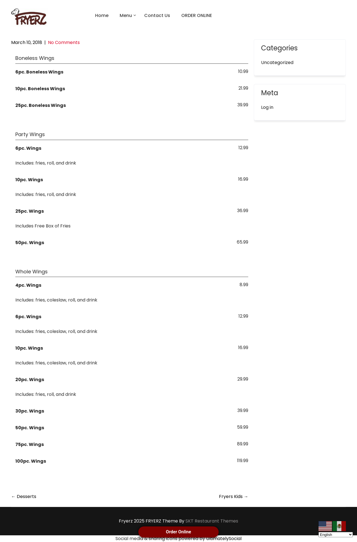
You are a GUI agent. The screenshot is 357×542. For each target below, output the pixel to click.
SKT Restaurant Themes (211, 521)
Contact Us (157, 15)
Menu (126, 15)
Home (101, 15)
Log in (267, 107)
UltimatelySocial (224, 538)
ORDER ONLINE (196, 15)
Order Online (178, 531)
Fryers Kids (233, 496)
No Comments (64, 42)
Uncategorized (277, 62)
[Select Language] (336, 534)
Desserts (23, 496)
